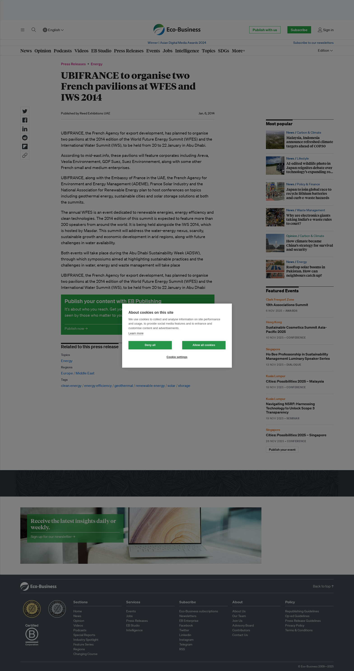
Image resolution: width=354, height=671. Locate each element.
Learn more (135, 333)
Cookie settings (177, 357)
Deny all (150, 345)
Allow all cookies (204, 345)
